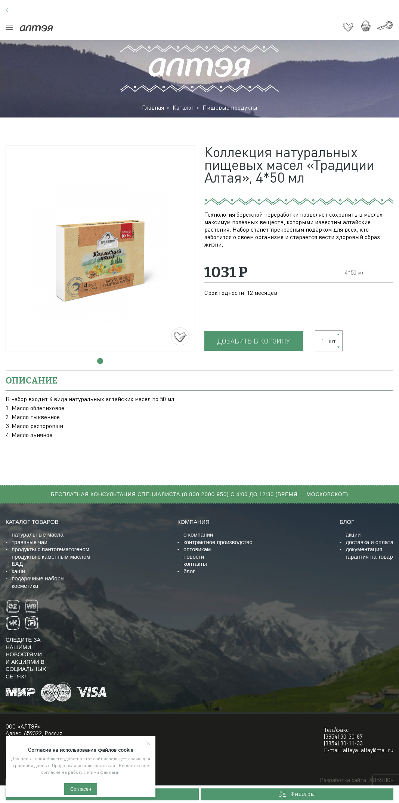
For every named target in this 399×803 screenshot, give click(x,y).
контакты (195, 564)
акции (353, 534)
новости (193, 556)
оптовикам (197, 549)
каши (18, 571)
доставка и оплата (369, 542)
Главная (153, 107)
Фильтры (297, 794)
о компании (198, 534)
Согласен (80, 789)
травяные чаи (29, 542)
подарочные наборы (38, 578)
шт (326, 341)
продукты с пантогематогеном (50, 549)
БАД (17, 564)
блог (189, 571)
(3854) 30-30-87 (343, 736)
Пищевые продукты (229, 107)
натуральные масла (38, 534)
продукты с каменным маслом (51, 556)
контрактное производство (218, 542)
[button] (100, 361)
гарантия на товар (369, 556)
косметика (25, 586)
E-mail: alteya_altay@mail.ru (358, 749)
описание (32, 380)
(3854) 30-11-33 (343, 743)
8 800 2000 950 (205, 494)
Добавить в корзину (253, 341)
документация (364, 549)
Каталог (183, 107)
